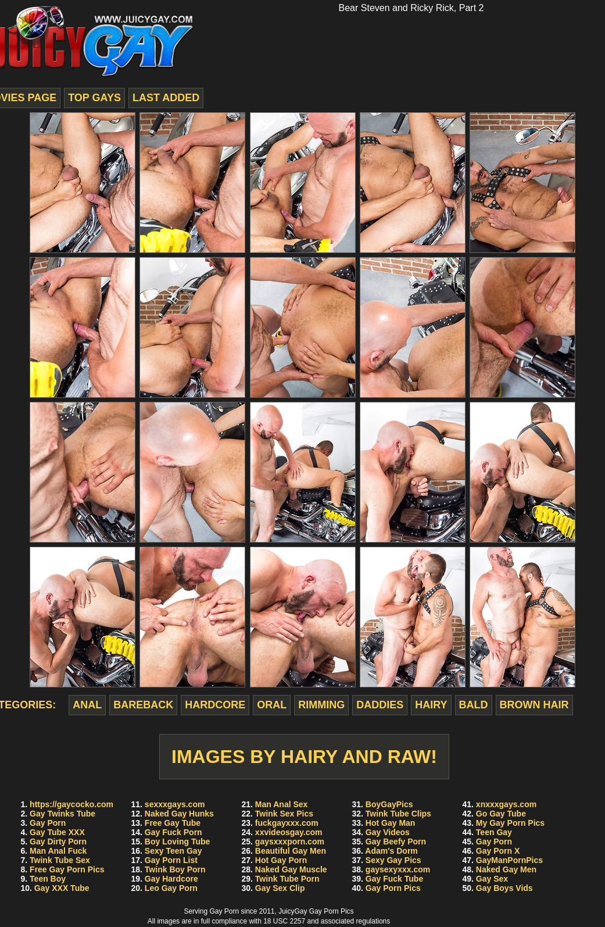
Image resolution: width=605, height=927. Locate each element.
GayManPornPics (509, 860)
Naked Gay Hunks (179, 813)
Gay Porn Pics (393, 888)
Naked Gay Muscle (291, 869)
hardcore (215, 705)
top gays (94, 98)
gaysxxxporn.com (289, 841)
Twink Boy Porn (175, 869)
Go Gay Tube (501, 813)
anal (87, 705)
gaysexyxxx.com (398, 869)
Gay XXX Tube (62, 888)
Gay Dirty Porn (58, 841)
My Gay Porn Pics (510, 823)
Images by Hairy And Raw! (304, 756)
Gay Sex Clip (280, 888)
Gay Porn (48, 823)
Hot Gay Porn (281, 860)
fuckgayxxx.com (286, 823)
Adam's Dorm (391, 850)
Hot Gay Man (391, 823)
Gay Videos (388, 832)
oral (272, 705)
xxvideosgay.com (289, 832)
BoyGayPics (389, 804)
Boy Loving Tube (177, 841)
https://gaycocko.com (71, 804)
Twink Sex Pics (284, 813)
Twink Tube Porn (287, 878)
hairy (431, 705)
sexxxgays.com (175, 804)
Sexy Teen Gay (173, 850)
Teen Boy (48, 878)
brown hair (534, 705)
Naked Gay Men (506, 869)
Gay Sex (492, 878)
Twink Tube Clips (398, 813)
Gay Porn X (498, 850)
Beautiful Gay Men (290, 850)
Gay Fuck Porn (173, 832)
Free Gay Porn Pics (67, 869)
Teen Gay (494, 832)
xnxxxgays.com (506, 804)
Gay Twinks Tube (62, 813)
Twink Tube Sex (60, 860)
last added (166, 98)
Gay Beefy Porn (396, 841)
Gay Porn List (171, 860)
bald (473, 705)
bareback (143, 705)
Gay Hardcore (171, 878)
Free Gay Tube (173, 823)
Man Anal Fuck (58, 850)
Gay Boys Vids (504, 888)
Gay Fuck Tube (394, 878)
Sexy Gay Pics (393, 860)
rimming (321, 705)
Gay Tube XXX (57, 832)
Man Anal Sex (281, 804)
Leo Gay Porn (171, 888)
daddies (379, 705)
